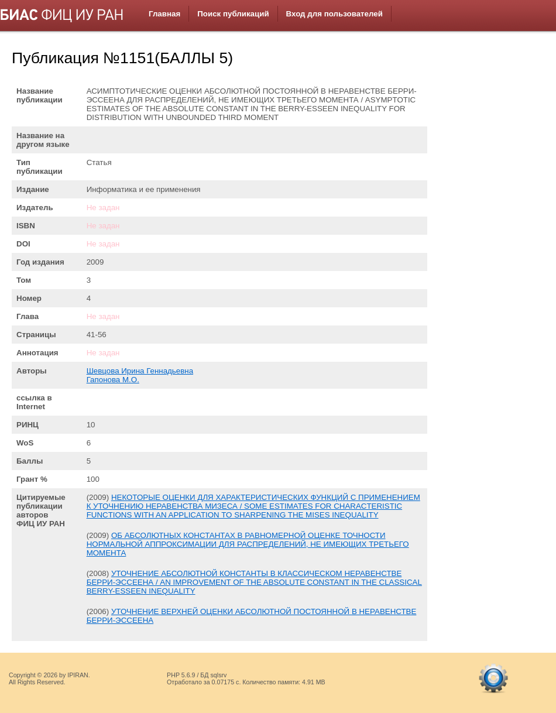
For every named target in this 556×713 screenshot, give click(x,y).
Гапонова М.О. (113, 379)
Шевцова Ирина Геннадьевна (140, 370)
